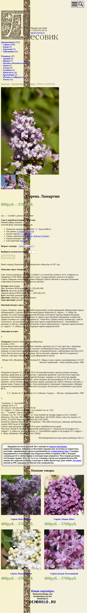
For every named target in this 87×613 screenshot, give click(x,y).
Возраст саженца (9, 246)
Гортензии (8, 48)
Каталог (5, 82)
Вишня (6, 59)
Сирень (31, 82)
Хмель (6, 78)
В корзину (8, 257)
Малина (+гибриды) (12, 75)
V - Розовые (26, 234)
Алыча (6, 66)
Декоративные (18, 82)
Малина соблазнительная (15, 62)
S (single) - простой (25, 231)
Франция (28, 236)
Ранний (23, 241)
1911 (29, 238)
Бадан (6, 45)
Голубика (7, 69)
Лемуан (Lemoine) (41, 236)
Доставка (30, 467)
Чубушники (8, 50)
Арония (6, 57)
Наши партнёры (40, 599)
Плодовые (5, 55)
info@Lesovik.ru (36, 31)
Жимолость (8, 71)
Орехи (6, 64)
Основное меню (70, 4)
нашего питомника (58, 451)
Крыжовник (8, 73)
